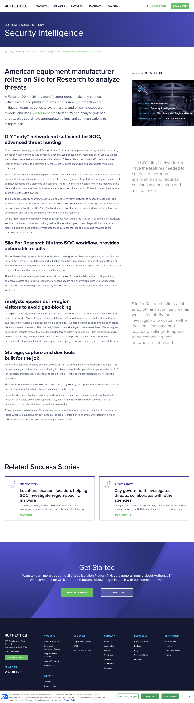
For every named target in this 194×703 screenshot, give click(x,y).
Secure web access (82, 650)
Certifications (110, 663)
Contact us (109, 668)
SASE (76, 646)
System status (50, 686)
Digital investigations (83, 641)
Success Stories (31, 51)
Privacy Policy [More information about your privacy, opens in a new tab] (70, 700)
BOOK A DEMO (16, 657)
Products (41, 6)
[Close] (189, 697)
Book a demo (170, 641)
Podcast (137, 646)
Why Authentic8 (16, 51)
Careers (107, 659)
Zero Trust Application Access (52, 648)
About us (108, 641)
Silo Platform (49, 665)
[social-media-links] (6, 672)
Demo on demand (173, 650)
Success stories (141, 654)
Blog (136, 650)
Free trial (169, 646)
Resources (95, 6)
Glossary (138, 659)
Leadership (109, 646)
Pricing (168, 654)
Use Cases (59, 6)
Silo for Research (44, 113)
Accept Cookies (170, 697)
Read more (26, 515)
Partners (76, 6)
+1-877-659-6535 (12, 651)
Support (47, 681)
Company (113, 6)
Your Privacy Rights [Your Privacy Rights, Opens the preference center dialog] (128, 697)
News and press (111, 654)
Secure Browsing (51, 660)
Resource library (141, 641)
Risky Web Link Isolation (50, 655)
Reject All (150, 697)
